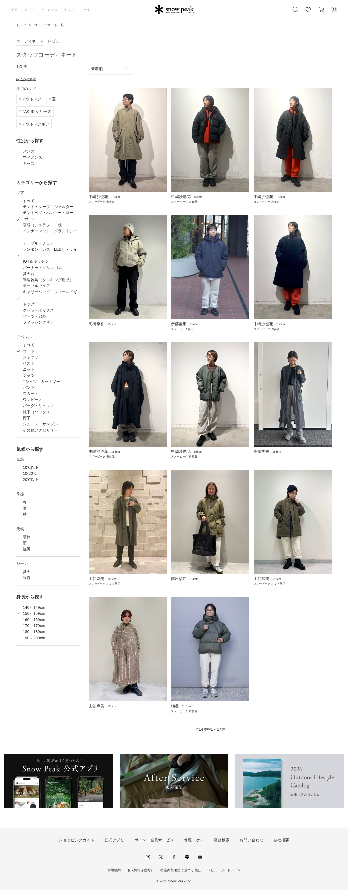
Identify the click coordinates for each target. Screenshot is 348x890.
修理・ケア (194, 840)
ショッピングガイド (77, 840)
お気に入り (308, 12)
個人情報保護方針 (140, 870)
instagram (148, 857)
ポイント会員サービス (154, 840)
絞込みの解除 (26, 79)
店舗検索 (222, 840)
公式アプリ (114, 840)
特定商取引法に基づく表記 (180, 870)
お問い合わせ (251, 840)
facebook (174, 857)
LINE (187, 857)
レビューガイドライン (224, 870)
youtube (200, 857)
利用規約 (114, 870)
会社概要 (281, 840)
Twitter (161, 857)
